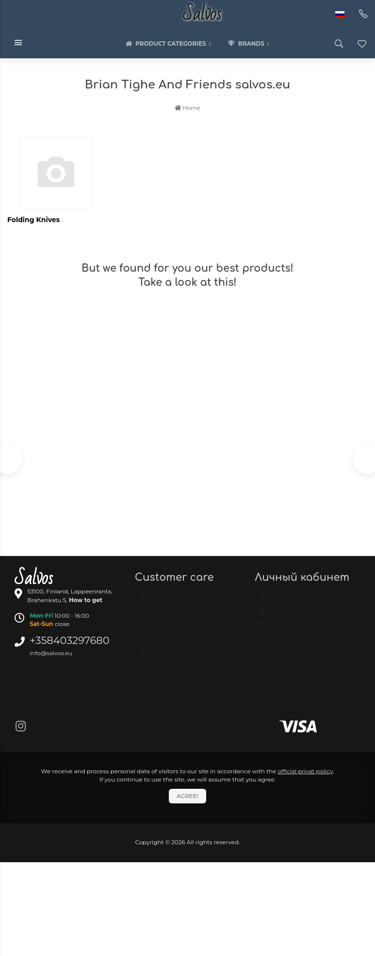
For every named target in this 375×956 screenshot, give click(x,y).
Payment (155, 615)
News (149, 672)
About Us (155, 601)
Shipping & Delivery (173, 630)
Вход (273, 602)
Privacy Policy (163, 658)
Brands (250, 44)
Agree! (187, 796)
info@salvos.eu (51, 653)
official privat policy (305, 771)
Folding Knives (33, 219)
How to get (85, 600)
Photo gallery (162, 686)
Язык (274, 630)
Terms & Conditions (172, 644)
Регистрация (287, 616)
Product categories (169, 44)
